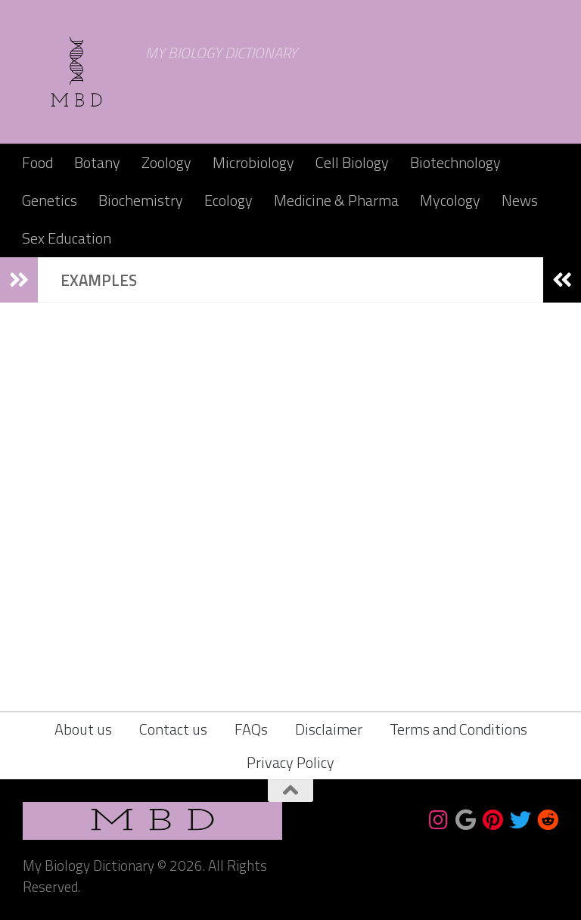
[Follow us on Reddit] (547, 820)
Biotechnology (455, 162)
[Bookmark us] (466, 820)
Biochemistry (140, 200)
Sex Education (66, 238)
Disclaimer (328, 729)
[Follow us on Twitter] (520, 820)
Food (37, 162)
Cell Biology (352, 162)
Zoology (166, 162)
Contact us (173, 729)
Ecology (228, 200)
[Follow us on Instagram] (438, 820)
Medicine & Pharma (336, 200)
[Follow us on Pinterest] (493, 820)
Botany (97, 162)
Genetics (49, 200)
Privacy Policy (290, 762)
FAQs (251, 729)
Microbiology (253, 162)
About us (83, 729)
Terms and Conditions (458, 729)
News (520, 200)
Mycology (450, 200)
